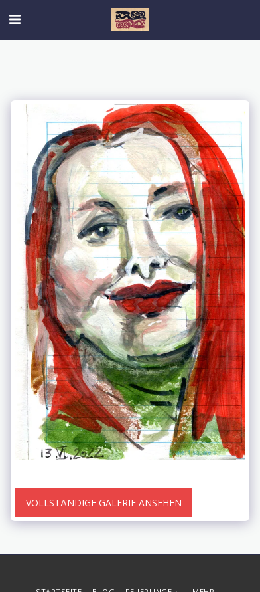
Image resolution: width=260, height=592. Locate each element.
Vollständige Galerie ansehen (104, 502)
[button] (14, 19)
